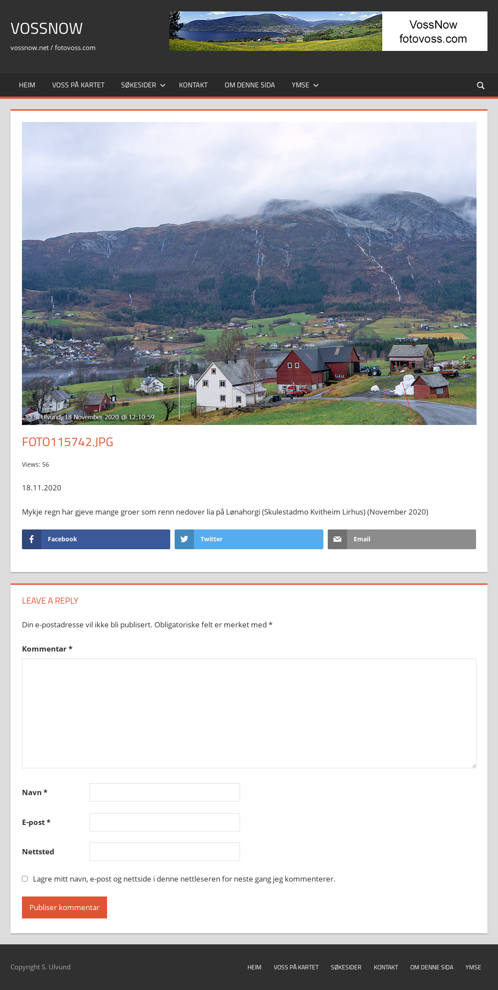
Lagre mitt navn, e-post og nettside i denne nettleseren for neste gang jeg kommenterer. (184, 879)
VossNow (47, 28)
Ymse (305, 84)
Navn (34, 792)
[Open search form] (481, 85)
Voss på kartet (78, 84)
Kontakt (193, 84)
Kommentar (47, 649)
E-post (36, 822)
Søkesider (143, 84)
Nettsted (38, 851)
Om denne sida (250, 84)
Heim (27, 84)
